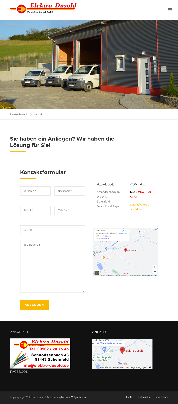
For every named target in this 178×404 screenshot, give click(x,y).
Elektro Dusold (18, 114)
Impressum (161, 397)
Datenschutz (145, 397)
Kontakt (130, 397)
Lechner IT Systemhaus (74, 397)
